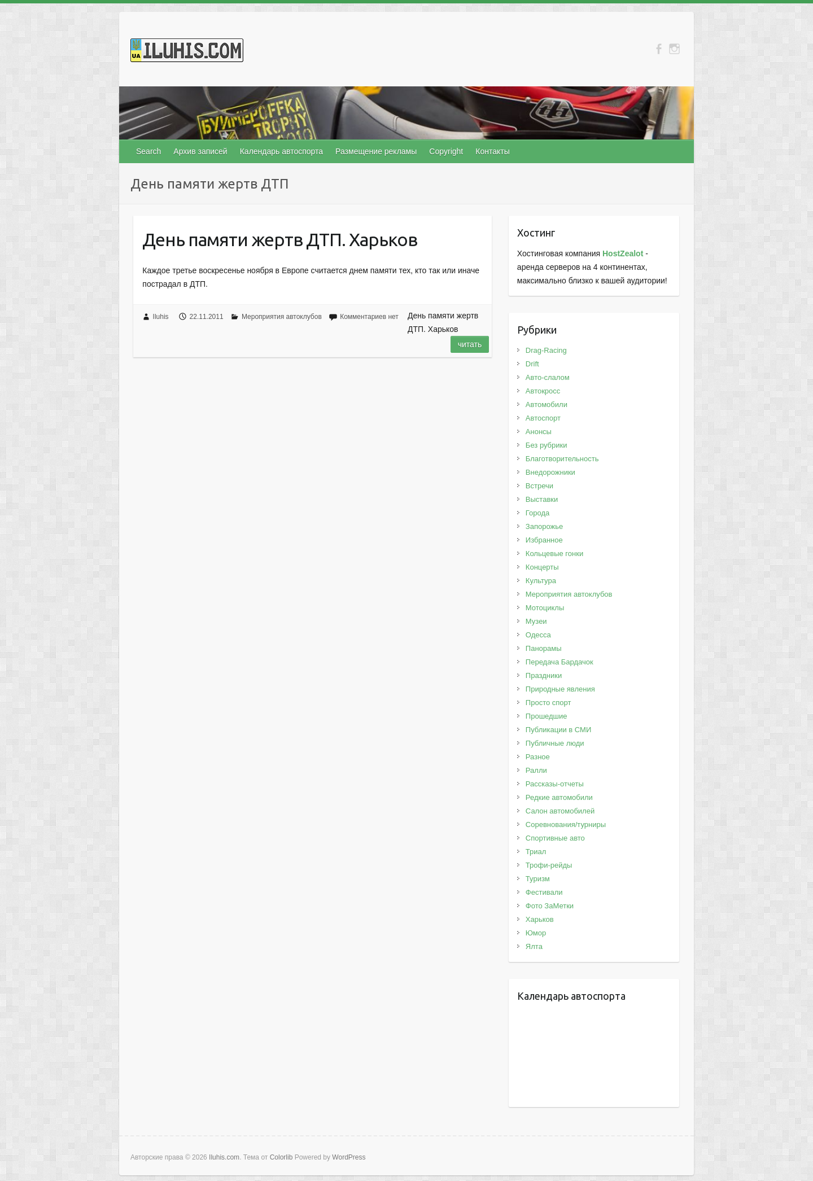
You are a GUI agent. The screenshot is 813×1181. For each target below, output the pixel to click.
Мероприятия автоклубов (282, 317)
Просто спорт (548, 702)
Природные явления (560, 689)
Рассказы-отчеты (555, 784)
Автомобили (546, 404)
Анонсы (539, 431)
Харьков (540, 919)
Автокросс (543, 391)
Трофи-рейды (549, 865)
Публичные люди (555, 743)
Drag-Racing (546, 350)
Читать (470, 344)
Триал (536, 851)
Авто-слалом (548, 377)
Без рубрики (546, 445)
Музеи (536, 621)
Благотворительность (562, 458)
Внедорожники (550, 472)
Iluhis (161, 317)
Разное (538, 757)
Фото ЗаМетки (550, 906)
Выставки (542, 499)
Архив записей (200, 151)
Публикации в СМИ (558, 729)
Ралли (536, 770)
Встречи (539, 486)
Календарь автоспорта (281, 151)
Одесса (538, 635)
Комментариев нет (369, 317)
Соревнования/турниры (566, 824)
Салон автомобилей (560, 811)
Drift (532, 364)
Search (148, 151)
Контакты (492, 151)
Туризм (538, 878)
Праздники (544, 675)
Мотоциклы (545, 607)
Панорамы (544, 648)
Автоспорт (543, 418)
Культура (541, 580)
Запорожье (544, 526)
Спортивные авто (555, 838)
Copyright (446, 151)
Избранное (544, 540)
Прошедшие (546, 716)
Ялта (534, 946)
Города (537, 513)
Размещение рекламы (376, 151)
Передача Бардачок (559, 662)
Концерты (542, 567)
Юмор (536, 933)
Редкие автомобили (559, 797)
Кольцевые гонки (554, 553)
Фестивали (544, 892)
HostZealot (622, 253)
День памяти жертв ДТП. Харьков (279, 239)
